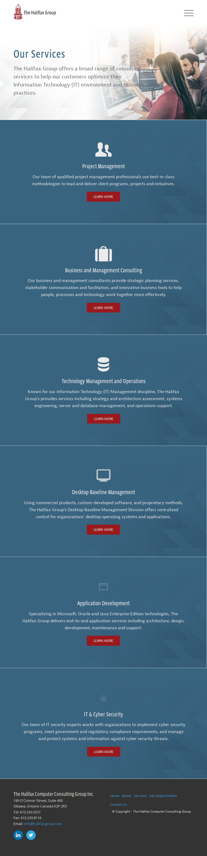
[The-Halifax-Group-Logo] (34, 12)
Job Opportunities (163, 795)
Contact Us (118, 804)
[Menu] (186, 12)
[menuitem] (186, 12)
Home (114, 795)
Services (140, 795)
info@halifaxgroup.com (43, 823)
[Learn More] (103, 196)
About (126, 795)
